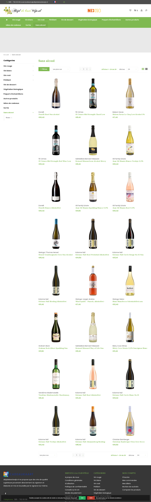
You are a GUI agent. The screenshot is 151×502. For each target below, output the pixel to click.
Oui (82, 498)
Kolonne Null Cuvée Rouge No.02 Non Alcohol (128, 236)
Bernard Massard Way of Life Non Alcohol (90, 330)
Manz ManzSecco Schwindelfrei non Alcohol (128, 283)
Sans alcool (41, 25)
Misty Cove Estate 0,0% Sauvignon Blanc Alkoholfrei (130, 330)
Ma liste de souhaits (130, 468)
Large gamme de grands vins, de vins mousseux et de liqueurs (54, 31)
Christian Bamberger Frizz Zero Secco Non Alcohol (129, 423)
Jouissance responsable (74, 487)
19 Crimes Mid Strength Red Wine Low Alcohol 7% (55, 143)
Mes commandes (129, 462)
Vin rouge (16, 20)
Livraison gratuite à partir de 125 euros (16, 31)
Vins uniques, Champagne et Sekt (89, 31)
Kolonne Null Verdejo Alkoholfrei (52, 423)
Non (90, 498)
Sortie (28, 25)
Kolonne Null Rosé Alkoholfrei (88, 377)
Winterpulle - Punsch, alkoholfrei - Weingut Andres (90, 283)
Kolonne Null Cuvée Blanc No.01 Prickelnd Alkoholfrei (126, 377)
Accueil (6, 36)
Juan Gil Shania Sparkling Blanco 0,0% (92, 190)
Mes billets (126, 465)
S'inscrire (125, 459)
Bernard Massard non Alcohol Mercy (91, 143)
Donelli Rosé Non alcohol (49, 96)
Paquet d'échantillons (111, 20)
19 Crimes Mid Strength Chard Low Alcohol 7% (90, 96)
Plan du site (69, 484)
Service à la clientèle (73, 481)
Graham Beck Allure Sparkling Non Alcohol (53, 330)
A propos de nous (72, 459)
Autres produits (132, 20)
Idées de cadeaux (13, 25)
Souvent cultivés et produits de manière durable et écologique (125, 31)
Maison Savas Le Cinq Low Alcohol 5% (129, 96)
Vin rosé (41, 20)
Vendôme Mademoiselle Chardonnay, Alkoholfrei (54, 377)
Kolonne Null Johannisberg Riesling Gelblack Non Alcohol (90, 423)
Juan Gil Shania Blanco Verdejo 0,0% (128, 143)
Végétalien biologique (87, 20)
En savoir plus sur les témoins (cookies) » (109, 498)
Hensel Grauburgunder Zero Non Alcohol (56, 236)
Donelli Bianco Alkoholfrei (50, 190)
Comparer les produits (131, 471)
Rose (9, 99)
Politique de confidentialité (76, 468)
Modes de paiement (73, 475)
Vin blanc (29, 20)
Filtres (44, 51)
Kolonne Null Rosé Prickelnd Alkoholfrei (92, 236)
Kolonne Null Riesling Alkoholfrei (52, 283)
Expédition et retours (73, 478)
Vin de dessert (67, 20)
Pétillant (53, 20)
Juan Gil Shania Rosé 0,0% (124, 190)
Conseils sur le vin (72, 471)
